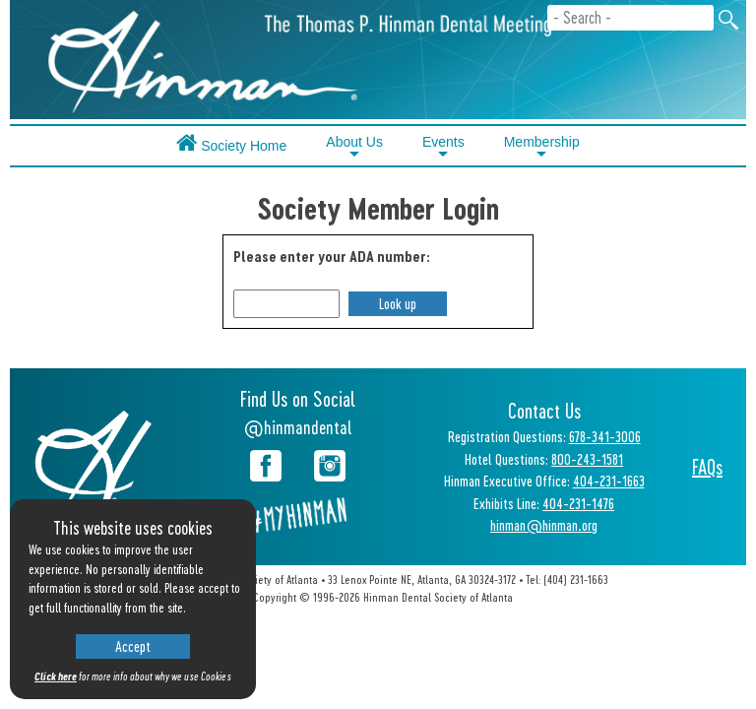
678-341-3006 (605, 436)
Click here (55, 676)
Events (443, 147)
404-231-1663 (609, 480)
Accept (133, 646)
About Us (354, 147)
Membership (542, 147)
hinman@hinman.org (544, 525)
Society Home (231, 142)
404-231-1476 (578, 503)
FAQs (707, 467)
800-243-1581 (587, 459)
